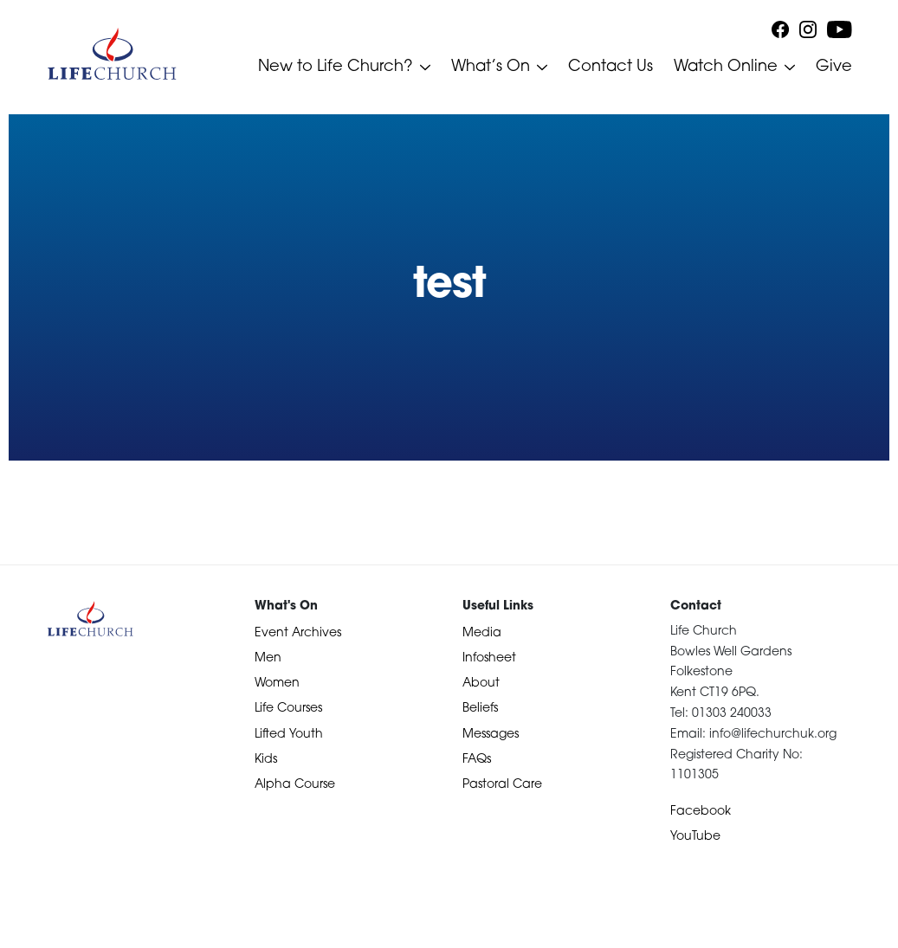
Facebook (700, 811)
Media (481, 633)
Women (277, 683)
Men (268, 658)
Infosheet (489, 658)
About (481, 683)
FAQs (476, 759)
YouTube (695, 836)
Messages (490, 734)
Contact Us (610, 67)
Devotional (45, 931)
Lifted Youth (289, 734)
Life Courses (288, 708)
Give (834, 67)
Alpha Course (295, 784)
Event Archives (298, 633)
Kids (266, 759)
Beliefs (480, 708)
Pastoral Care (502, 784)
